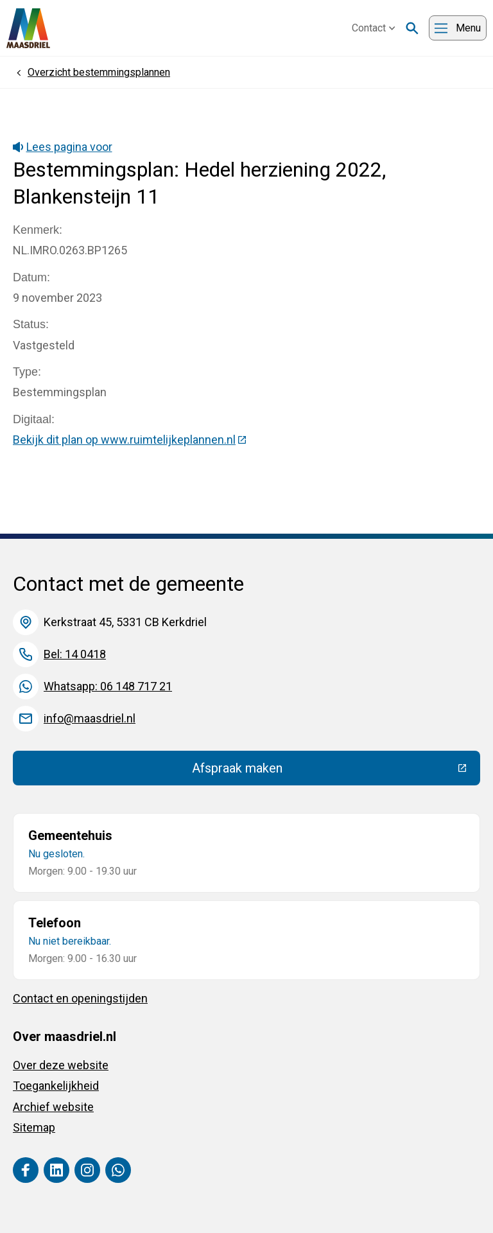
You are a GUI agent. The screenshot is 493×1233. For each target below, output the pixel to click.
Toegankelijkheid (56, 1085)
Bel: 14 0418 (75, 654)
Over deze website (60, 1065)
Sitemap (34, 1127)
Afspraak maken (331, 771)
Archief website (53, 1107)
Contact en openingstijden (80, 998)
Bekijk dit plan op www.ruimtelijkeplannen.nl (130, 439)
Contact (373, 28)
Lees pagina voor (62, 146)
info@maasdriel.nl (89, 718)
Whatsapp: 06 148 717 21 (108, 686)
